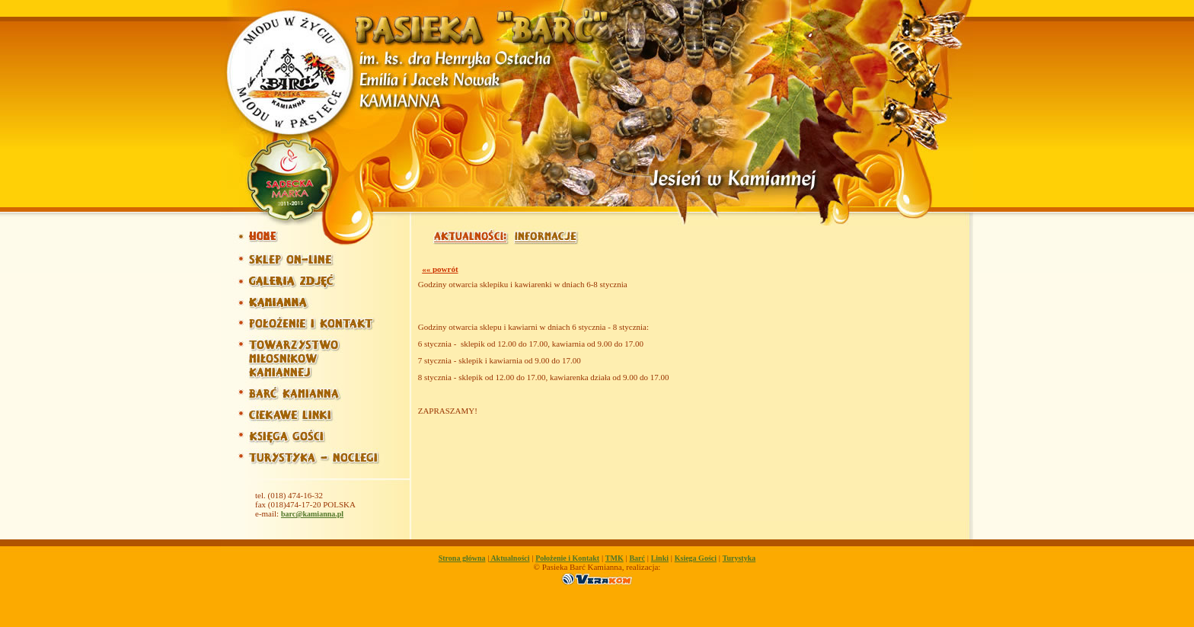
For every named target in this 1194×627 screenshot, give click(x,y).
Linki (660, 558)
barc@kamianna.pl (312, 514)
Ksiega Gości (696, 558)
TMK (614, 558)
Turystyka (739, 558)
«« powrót (440, 269)
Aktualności (509, 558)
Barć (637, 558)
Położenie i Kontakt (567, 558)
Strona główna (462, 558)
